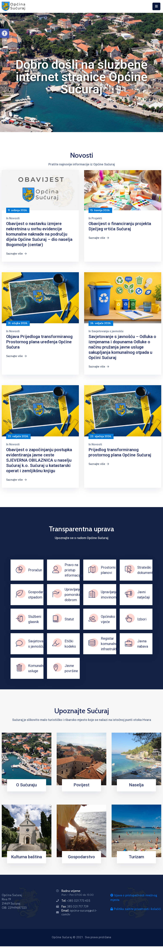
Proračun (35, 570)
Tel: (75, 900)
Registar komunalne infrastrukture (111, 643)
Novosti (14, 218)
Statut (69, 619)
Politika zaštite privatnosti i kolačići (135, 909)
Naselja (136, 784)
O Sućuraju (26, 784)
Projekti (97, 218)
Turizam (136, 856)
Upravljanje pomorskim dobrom (73, 594)
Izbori (141, 619)
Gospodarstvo (81, 856)
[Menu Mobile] (156, 6)
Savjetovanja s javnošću (107, 331)
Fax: (75, 906)
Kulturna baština (26, 856)
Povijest (81, 784)
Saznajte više (16, 253)
